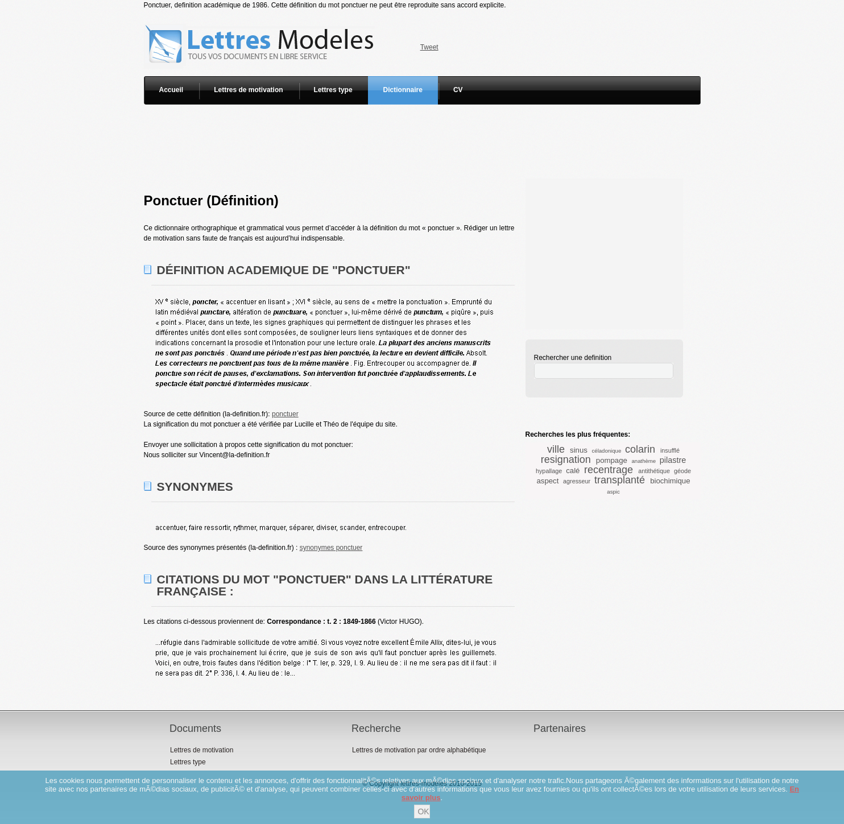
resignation (566, 459)
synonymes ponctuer (331, 548)
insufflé (670, 450)
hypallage (549, 470)
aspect (548, 481)
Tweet (429, 47)
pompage (611, 460)
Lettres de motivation (248, 90)
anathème (644, 461)
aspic (613, 491)
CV (458, 90)
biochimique (670, 481)
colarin (640, 449)
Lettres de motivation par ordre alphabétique (419, 750)
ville (556, 449)
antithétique (654, 470)
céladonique (607, 451)
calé (573, 470)
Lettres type (333, 90)
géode (682, 470)
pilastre (673, 460)
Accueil (171, 90)
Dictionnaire (403, 90)
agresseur (576, 481)
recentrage (608, 469)
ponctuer (285, 414)
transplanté (619, 480)
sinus (579, 450)
